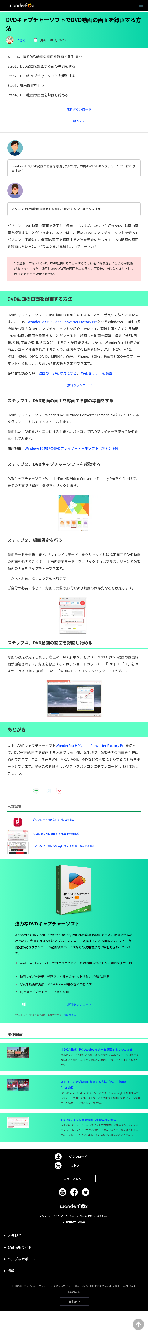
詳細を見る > (71, 1037)
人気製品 (14, 1258)
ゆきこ (21, 40)
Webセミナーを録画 (97, 376)
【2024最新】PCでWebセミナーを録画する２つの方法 (96, 1072)
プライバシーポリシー (36, 1308)
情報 (11, 1293)
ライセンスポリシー (61, 1308)
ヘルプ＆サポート (21, 1281)
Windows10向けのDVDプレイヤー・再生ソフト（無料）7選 (71, 453)
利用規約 (17, 1308)
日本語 (72, 1324)
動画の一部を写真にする (58, 376)
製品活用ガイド (20, 1269)
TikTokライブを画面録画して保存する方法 (88, 1142)
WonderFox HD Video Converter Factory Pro (63, 325)
